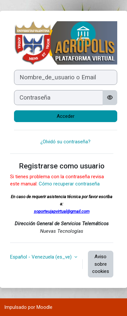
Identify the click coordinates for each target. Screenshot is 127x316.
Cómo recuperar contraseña (69, 184)
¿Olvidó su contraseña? (65, 142)
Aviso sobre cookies (100, 264)
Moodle (44, 307)
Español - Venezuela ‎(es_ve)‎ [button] (41, 257)
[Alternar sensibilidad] (110, 97)
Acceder (66, 116)
